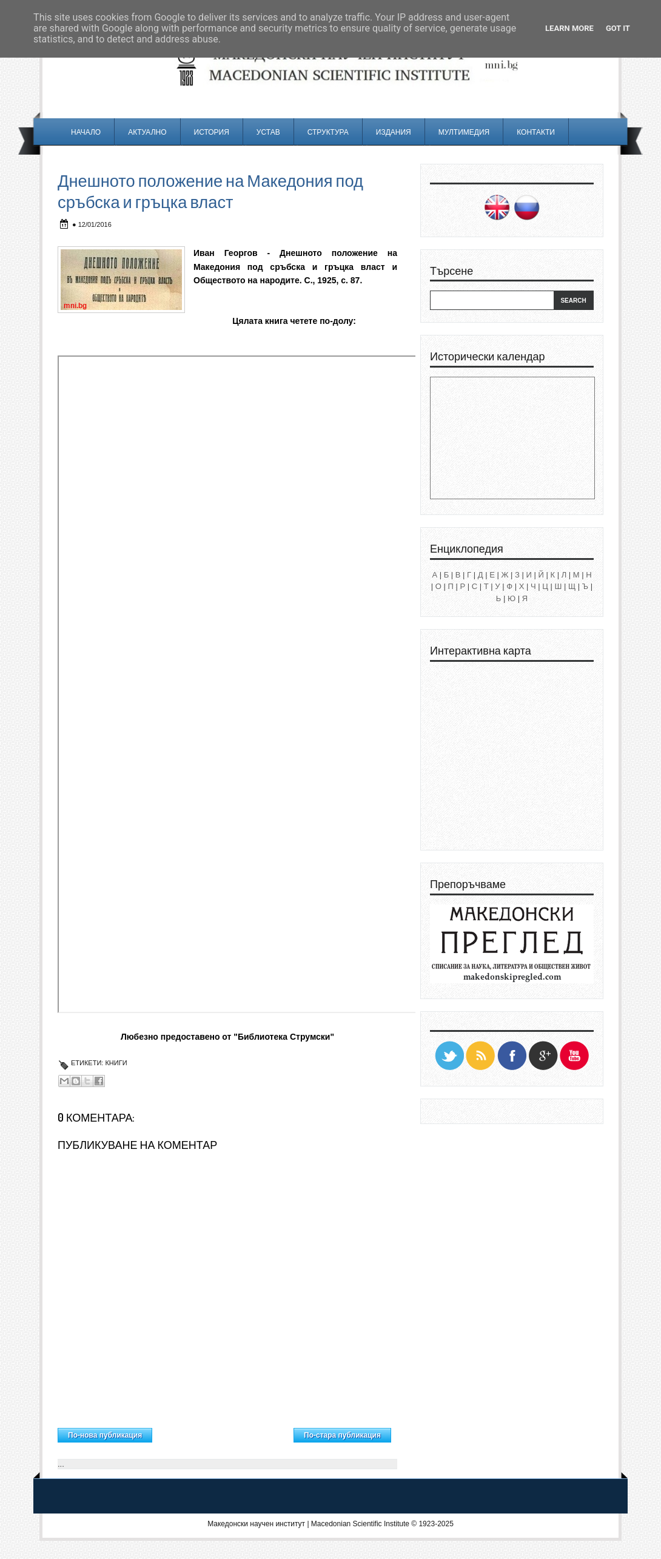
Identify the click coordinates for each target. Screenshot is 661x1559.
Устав (268, 131)
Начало (86, 131)
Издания (393, 131)
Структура (328, 131)
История (211, 131)
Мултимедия (463, 131)
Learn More (569, 28)
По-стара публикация (342, 1435)
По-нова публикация (105, 1435)
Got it (618, 28)
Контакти (536, 131)
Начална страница (223, 1432)
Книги (116, 1062)
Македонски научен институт (256, 1524)
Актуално (147, 131)
